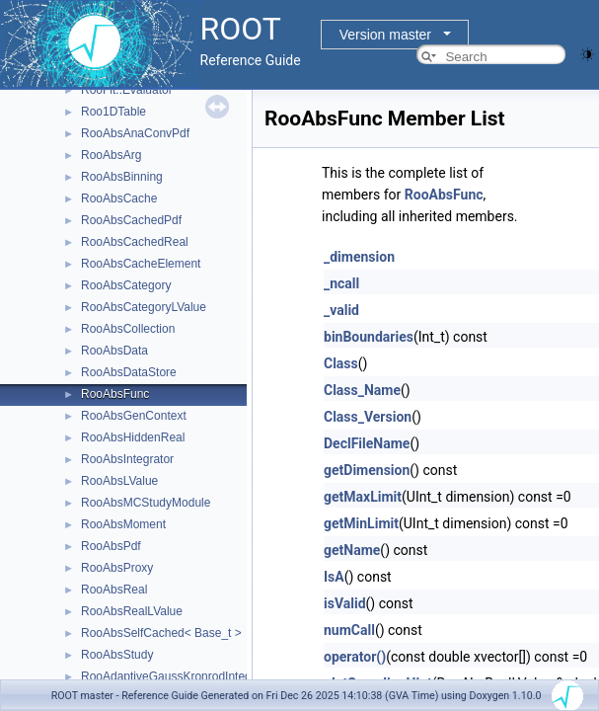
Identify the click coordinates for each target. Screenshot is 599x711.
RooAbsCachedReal (134, 242)
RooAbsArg (111, 155)
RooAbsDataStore (129, 372)
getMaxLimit (363, 497)
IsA (334, 577)
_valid (341, 310)
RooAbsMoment (123, 524)
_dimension (359, 257)
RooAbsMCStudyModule (145, 503)
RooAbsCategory (126, 285)
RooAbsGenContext (134, 416)
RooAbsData (114, 350)
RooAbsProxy (117, 568)
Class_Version (368, 417)
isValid (345, 603)
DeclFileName (367, 443)
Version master (385, 34)
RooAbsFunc (115, 394)
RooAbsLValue (119, 481)
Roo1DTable (113, 111)
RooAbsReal (114, 589)
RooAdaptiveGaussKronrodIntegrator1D (186, 676)
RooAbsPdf (111, 546)
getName (352, 550)
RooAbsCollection (128, 329)
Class (341, 363)
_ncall (341, 283)
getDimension (367, 470)
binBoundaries (368, 337)
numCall (349, 630)
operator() (355, 657)
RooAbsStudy (117, 655)
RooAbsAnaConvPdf (135, 133)
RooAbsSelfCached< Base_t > (161, 633)
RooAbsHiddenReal (133, 437)
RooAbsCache (119, 198)
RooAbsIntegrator (127, 459)
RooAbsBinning (122, 177)
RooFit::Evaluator (127, 90)
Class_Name (362, 390)
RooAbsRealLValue (132, 611)
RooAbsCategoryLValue (143, 307)
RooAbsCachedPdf (131, 220)
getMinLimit (361, 523)
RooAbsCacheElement (140, 264)
